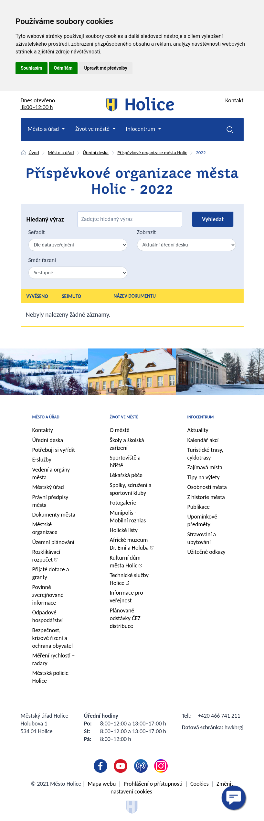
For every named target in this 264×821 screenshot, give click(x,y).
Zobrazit (146, 232)
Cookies (199, 783)
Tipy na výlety (203, 477)
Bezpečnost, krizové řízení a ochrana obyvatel (52, 638)
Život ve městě (124, 417)
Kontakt (234, 100)
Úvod (34, 152)
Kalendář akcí (203, 440)
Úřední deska (96, 152)
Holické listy (124, 530)
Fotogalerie (123, 502)
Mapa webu (102, 783)
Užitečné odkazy (206, 551)
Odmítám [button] (63, 68)
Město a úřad (61, 152)
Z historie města (206, 497)
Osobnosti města (207, 487)
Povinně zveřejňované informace (48, 595)
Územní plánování (53, 542)
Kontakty (42, 430)
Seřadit (36, 232)
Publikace (198, 506)
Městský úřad (48, 487)
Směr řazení (42, 260)
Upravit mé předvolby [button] (105, 68)
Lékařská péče (126, 475)
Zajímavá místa (204, 467)
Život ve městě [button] (93, 128)
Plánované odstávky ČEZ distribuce (125, 618)
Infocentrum (200, 417)
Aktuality (197, 430)
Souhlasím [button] (31, 68)
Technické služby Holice (129, 579)
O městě (120, 430)
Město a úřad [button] (44, 128)
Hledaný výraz (45, 219)
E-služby (41, 459)
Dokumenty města (53, 514)
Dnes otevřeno (38, 104)
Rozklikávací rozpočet (46, 555)
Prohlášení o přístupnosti (153, 783)
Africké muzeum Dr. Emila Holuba (129, 543)
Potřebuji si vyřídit (53, 449)
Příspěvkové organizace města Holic (152, 152)
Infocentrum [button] (141, 128)
